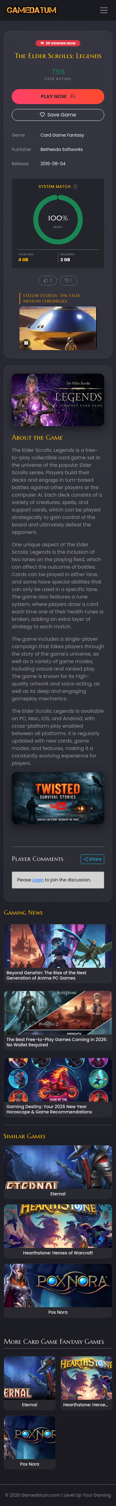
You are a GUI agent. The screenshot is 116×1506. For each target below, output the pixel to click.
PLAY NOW (58, 96)
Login (38, 880)
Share (92, 859)
